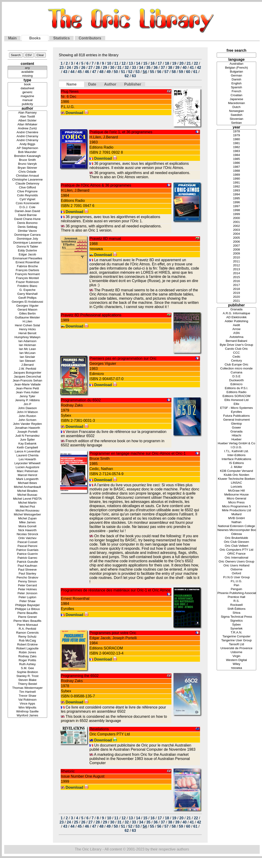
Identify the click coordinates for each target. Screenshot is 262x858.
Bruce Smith (27, 160)
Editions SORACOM (236, 396)
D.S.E (236, 376)
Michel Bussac (27, 495)
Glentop (236, 424)
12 (123, 63)
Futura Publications (236, 416)
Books (35, 38)
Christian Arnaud (27, 176)
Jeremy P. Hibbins (27, 400)
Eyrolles (236, 412)
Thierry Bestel (27, 684)
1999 (236, 214)
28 (98, 68)
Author (110, 84)
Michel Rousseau (27, 511)
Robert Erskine (27, 645)
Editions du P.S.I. (236, 388)
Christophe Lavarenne (27, 180)
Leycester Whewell (27, 463)
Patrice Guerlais (27, 550)
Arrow (236, 329)
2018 (236, 289)
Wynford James (27, 716)
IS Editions (236, 463)
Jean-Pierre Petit (27, 389)
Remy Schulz (27, 637)
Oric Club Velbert (236, 546)
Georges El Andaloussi (27, 302)
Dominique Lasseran (27, 243)
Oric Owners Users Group (236, 562)
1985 (236, 159)
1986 (236, 163)
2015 (236, 277)
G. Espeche (27, 290)
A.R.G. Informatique (236, 313)
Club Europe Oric (236, 365)
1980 (236, 139)
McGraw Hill (236, 491)
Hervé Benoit (27, 333)
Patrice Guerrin (27, 554)
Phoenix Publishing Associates (236, 593)
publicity (27, 104)
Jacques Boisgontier (27, 373)
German (236, 76)
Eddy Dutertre (27, 251)
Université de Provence (236, 648)
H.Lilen (27, 322)
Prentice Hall (236, 597)
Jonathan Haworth (27, 428)
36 (156, 68)
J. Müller (236, 467)
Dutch (236, 107)
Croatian (236, 95)
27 (90, 68)
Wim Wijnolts (27, 708)
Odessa (236, 534)
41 (192, 68)
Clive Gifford (27, 188)
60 (188, 72)
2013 (236, 269)
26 (83, 68)
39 (177, 68)
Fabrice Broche (27, 266)
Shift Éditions (236, 609)
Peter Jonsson (27, 593)
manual (27, 100)
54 (145, 72)
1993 (236, 191)
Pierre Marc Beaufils (27, 621)
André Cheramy (27, 136)
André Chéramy (27, 140)
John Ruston (27, 416)
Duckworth (236, 380)
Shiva (236, 613)
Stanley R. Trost (27, 676)
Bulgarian (236, 72)
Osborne (236, 570)
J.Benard (27, 365)
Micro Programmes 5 (236, 506)
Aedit (236, 325)
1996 (236, 202)
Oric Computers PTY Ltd (236, 550)
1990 (236, 179)
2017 (236, 285)
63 (134, 76)
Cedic (236, 357)
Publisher (132, 84)
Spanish (236, 87)
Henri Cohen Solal (27, 325)
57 (166, 72)
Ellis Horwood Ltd (236, 400)
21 (189, 63)
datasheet (27, 88)
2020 (236, 297)
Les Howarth (27, 459)
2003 (236, 230)
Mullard (236, 514)
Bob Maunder (27, 152)
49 (109, 72)
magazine (27, 96)
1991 (236, 183)
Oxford (236, 573)
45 (80, 72)
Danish (236, 80)
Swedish (236, 115)
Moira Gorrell (27, 526)
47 (94, 72)
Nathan (236, 522)
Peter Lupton (27, 597)
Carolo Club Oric (236, 349)
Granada (236, 309)
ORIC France (236, 554)
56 (159, 72)
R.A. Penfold (27, 629)
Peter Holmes (27, 589)
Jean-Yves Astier (27, 392)
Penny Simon (27, 582)
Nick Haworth (27, 530)
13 (131, 63)
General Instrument (236, 420)
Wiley (236, 664)
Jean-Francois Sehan (27, 381)
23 (61, 68)
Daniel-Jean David (27, 211)
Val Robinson (27, 700)
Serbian (236, 123)
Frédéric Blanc (27, 286)
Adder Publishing (236, 321)
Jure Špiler (27, 440)
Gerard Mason (27, 310)
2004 (236, 234)
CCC (236, 353)
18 (167, 63)
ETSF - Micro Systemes (236, 408)
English (236, 84)
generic (27, 92)
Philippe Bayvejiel (27, 605)
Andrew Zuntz (27, 128)
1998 (236, 210)
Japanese (236, 99)
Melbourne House (236, 495)
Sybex (236, 625)
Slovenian (236, 119)
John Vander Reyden (27, 424)
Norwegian (236, 111)
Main (12, 38)
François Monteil (27, 278)
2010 (236, 258)
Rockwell (236, 605)
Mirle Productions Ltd (236, 510)
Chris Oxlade (27, 172)
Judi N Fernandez (27, 436)
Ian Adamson (27, 341)
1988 (236, 171)
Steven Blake (27, 680)
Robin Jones (27, 653)
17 (160, 63)
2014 (236, 273)
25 (76, 68)
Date (92, 84)
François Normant (27, 274)
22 (196, 63)
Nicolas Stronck (27, 534)
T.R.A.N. (236, 633)
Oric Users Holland (236, 566)
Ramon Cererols (27, 633)
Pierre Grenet (27, 617)
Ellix (236, 404)
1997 (236, 206)
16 (153, 63)
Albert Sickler (27, 121)
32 (127, 68)
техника (236, 668)
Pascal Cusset (27, 542)
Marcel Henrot (27, 475)
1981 (236, 143)
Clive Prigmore (27, 192)
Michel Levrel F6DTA (27, 499)
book (27, 84)
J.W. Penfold (27, 369)
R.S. (236, 601)
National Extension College (236, 526)
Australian (236, 64)
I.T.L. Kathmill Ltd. (236, 451)
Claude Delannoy (27, 184)
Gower (236, 428)
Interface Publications (236, 459)
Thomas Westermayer (27, 688)
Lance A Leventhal (27, 452)
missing (27, 76)
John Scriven (27, 420)
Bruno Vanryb (27, 164)
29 (105, 68)
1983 (236, 151)
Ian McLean (27, 353)
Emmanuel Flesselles (27, 259)
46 (87, 72)
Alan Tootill (27, 117)
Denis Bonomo (27, 223)
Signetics (236, 621)
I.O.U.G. (236, 447)
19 (174, 63)
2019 (236, 293)
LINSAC (236, 483)
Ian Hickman (27, 345)
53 (137, 72)
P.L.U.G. (236, 581)
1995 (236, 198)
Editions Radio (236, 392)
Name (71, 84)
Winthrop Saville (27, 712)
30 (112, 68)
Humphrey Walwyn (27, 337)
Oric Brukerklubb (236, 538)
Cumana (236, 373)
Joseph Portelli (27, 432)
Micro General (236, 499)
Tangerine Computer (236, 637)
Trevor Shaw (27, 696)
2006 (236, 242)
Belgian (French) (236, 68)
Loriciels (236, 487)
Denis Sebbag (27, 227)
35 (148, 68)
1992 (236, 187)
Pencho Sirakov (27, 578)
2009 (236, 254)
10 (109, 63)
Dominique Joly (27, 239)
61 (195, 72)
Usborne (236, 652)
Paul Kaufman (27, 566)
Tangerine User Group (236, 640)
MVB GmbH (236, 518)
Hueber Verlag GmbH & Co (236, 443)
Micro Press (236, 503)
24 (69, 68)
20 (181, 63)
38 (170, 68)
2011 (236, 262)
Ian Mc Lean (27, 349)
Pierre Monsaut (27, 625)
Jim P (27, 404)
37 (163, 68)
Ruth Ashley (27, 664)
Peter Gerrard (27, 586)
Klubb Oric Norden (236, 475)
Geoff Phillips (27, 298)
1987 (236, 167)
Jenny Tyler (27, 396)
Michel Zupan (27, 519)
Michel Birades (27, 491)
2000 (236, 218)
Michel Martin (27, 503)
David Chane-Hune (27, 219)
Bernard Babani (236, 341)
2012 (236, 265)
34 (141, 68)
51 (123, 72)
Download (77, 113)
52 (130, 72)
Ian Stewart (27, 361)
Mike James (27, 522)
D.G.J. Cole (27, 207)
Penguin (236, 589)
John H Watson (27, 412)
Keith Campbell (27, 448)
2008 (236, 250)
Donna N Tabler (27, 247)
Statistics (61, 38)
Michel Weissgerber (27, 515)
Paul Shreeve (27, 570)
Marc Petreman (27, 471)
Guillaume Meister (27, 318)
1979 (236, 135)
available (27, 72)
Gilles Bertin (27, 314)
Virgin (236, 656)
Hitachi (236, 436)
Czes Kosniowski (27, 203)
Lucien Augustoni (27, 467)
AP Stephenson (27, 148)
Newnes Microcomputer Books (236, 530)
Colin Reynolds (27, 195)
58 (174, 72)
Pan (236, 585)
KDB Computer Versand (236, 471)
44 (72, 72)
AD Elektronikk (236, 317)
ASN (236, 333)
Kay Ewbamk (27, 444)
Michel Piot (27, 507)
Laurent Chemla (27, 456)
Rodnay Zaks (27, 656)
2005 (236, 238)
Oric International (236, 558)
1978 (236, 131)
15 (145, 63)
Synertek (236, 629)
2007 (236, 246)
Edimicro (236, 384)
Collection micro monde (236, 369)
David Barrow (27, 215)
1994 (236, 195)
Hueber (236, 440)
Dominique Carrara (27, 235)
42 (199, 68)
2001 (236, 222)
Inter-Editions (236, 455)
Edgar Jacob (27, 255)
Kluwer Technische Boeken (236, 479)
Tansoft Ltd (236, 644)
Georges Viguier (27, 306)
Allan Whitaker (27, 125)
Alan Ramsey (27, 113)
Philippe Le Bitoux (27, 609)
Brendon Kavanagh (27, 156)
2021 (236, 301)
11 (116, 63)
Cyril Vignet (27, 199)
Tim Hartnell (27, 692)
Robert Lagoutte (27, 649)
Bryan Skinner (27, 168)
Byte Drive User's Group (236, 345)
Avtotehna (236, 337)
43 (65, 72)
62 (127, 76)
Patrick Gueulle (27, 562)
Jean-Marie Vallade (27, 385)
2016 (236, 281)
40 (185, 68)
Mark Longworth (27, 479)
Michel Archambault (27, 487)
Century (236, 361)
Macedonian (236, 103)
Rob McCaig (27, 641)
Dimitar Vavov (27, 231)
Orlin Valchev (27, 538)
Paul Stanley (27, 574)
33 (134, 68)
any (27, 68)
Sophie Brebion (27, 672)
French (236, 91)
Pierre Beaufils (27, 613)
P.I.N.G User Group (236, 577)
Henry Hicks (27, 329)
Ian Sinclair (27, 357)
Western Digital (236, 660)
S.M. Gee (27, 668)
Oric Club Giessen (236, 542)
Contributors (90, 38)
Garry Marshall (27, 294)
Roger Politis (27, 660)
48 (101, 72)
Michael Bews (27, 483)
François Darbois (27, 270)
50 (116, 72)
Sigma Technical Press (236, 617)
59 (181, 72)
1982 (236, 147)
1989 (236, 175)
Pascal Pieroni (27, 546)
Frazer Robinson (27, 282)
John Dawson (27, 408)
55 (152, 72)
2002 (236, 226)
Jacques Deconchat (27, 377)
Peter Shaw (27, 601)
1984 (236, 155)
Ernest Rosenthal (27, 262)
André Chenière (27, 132)
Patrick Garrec (27, 558)
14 (138, 63)
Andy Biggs (27, 144)
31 (119, 68)
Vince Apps (27, 704)
